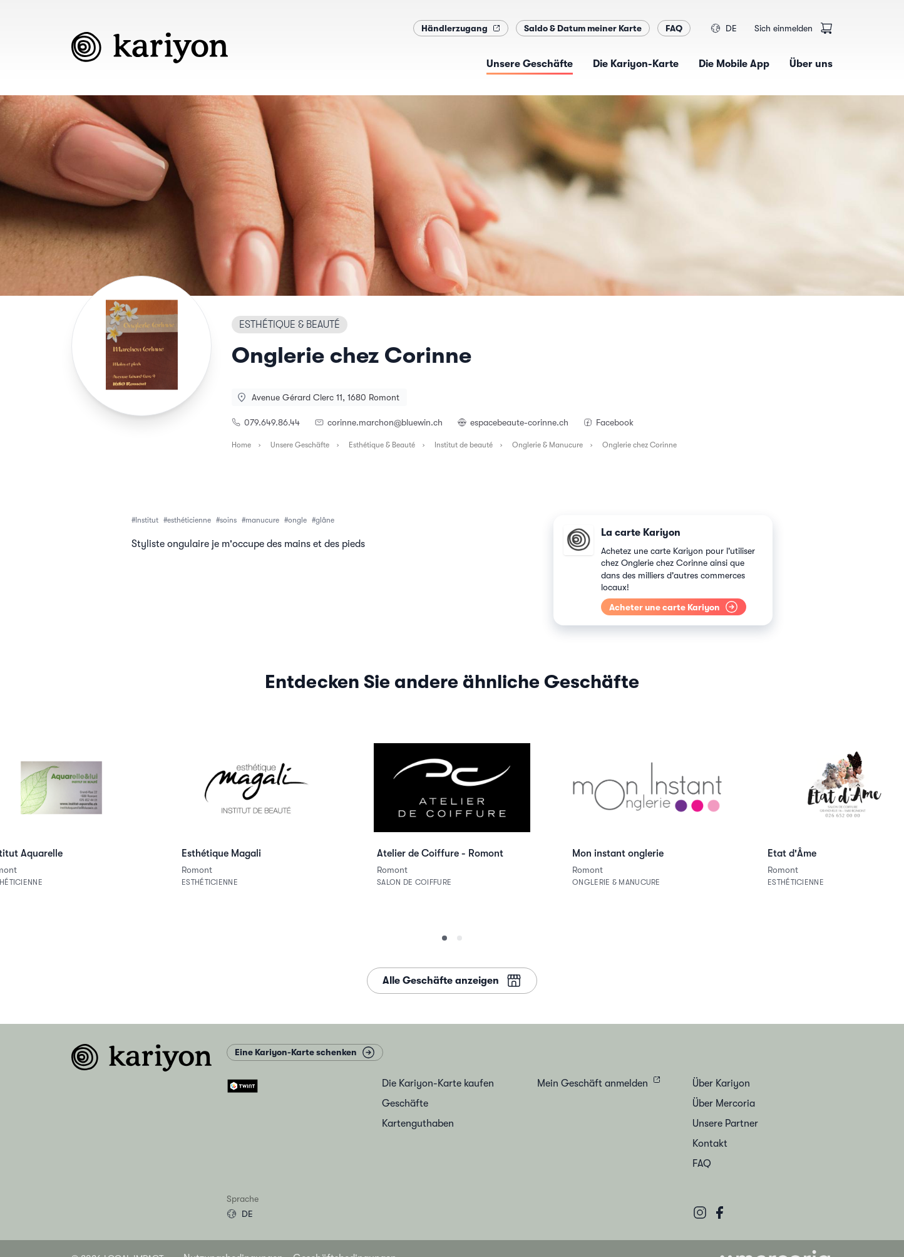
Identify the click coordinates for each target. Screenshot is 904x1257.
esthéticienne (189, 520)
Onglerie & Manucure (547, 445)
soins (228, 520)
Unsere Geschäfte (299, 445)
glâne (325, 520)
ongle (297, 520)
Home (241, 445)
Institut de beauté (463, 445)
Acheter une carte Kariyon (673, 606)
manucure (262, 520)
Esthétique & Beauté (382, 445)
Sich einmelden (783, 28)
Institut (146, 520)
